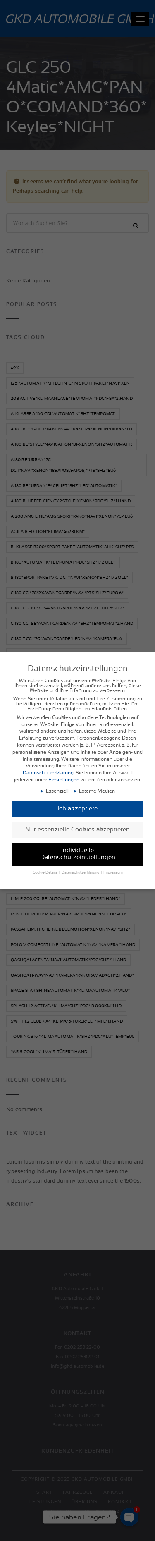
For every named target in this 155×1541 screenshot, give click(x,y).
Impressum (113, 872)
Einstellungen (63, 779)
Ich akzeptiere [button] (77, 808)
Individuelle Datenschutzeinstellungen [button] (77, 853)
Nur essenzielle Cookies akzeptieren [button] (77, 829)
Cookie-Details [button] (45, 872)
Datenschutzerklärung (48, 772)
